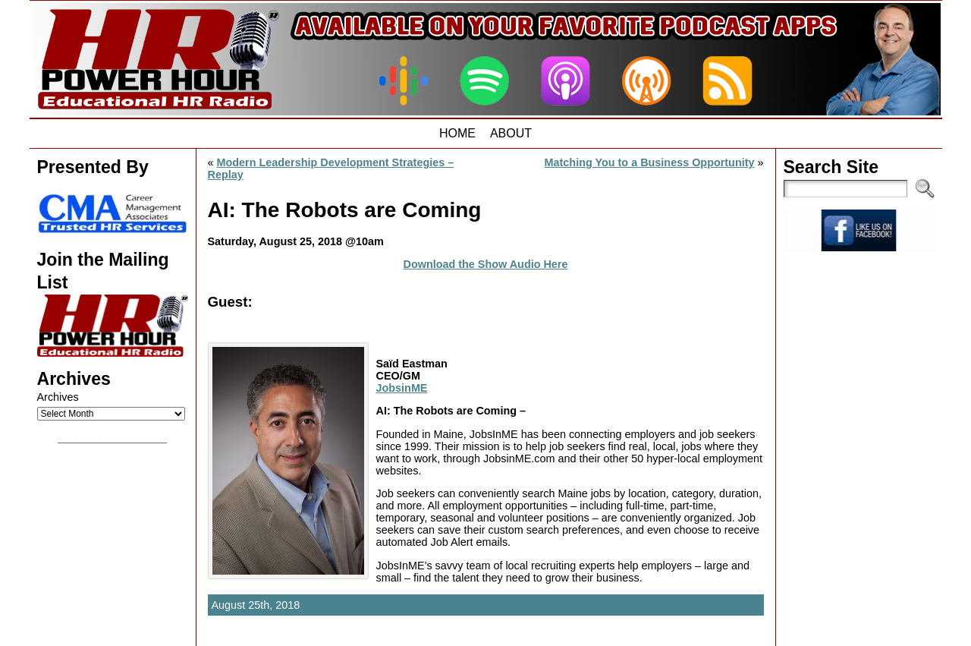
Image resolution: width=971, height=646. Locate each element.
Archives (58, 397)
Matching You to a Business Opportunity (650, 162)
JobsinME (402, 388)
